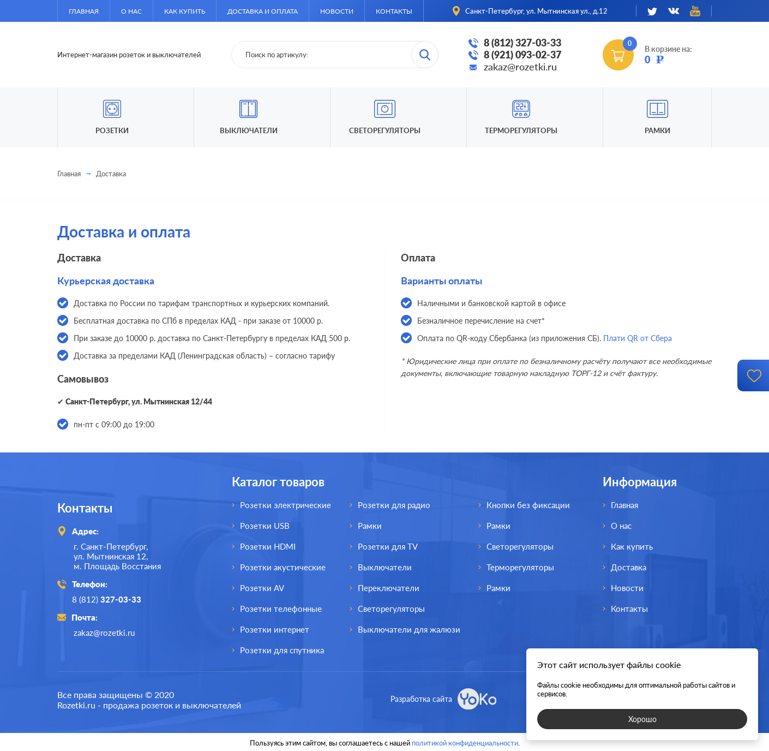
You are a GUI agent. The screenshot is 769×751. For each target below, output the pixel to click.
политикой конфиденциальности (465, 741)
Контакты (394, 11)
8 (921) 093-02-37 (522, 55)
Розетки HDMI (268, 546)
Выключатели (385, 567)
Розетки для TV (388, 546)
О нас (131, 11)
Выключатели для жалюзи (409, 629)
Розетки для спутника (282, 650)
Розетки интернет (274, 629)
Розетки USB (265, 526)
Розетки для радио (394, 505)
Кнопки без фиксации (528, 505)
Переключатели (388, 588)
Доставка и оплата (262, 11)
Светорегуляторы (384, 130)
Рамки (657, 130)
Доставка (628, 567)
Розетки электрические (285, 505)
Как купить (184, 11)
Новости (336, 11)
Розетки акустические (283, 567)
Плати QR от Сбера (637, 338)
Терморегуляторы (521, 130)
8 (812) (108, 599)
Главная (84, 11)
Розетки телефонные (281, 608)
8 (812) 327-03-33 (522, 43)
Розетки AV (262, 588)
